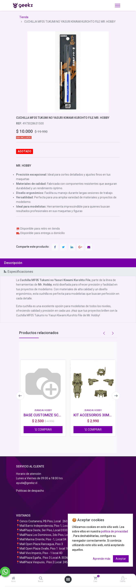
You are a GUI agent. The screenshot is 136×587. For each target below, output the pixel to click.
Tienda (23, 17)
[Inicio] (13, 578)
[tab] (68, 262)
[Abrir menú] (68, 579)
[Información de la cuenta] (122, 578)
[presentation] (20, 396)
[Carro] (95, 578)
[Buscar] (41, 578)
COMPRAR (43, 429)
